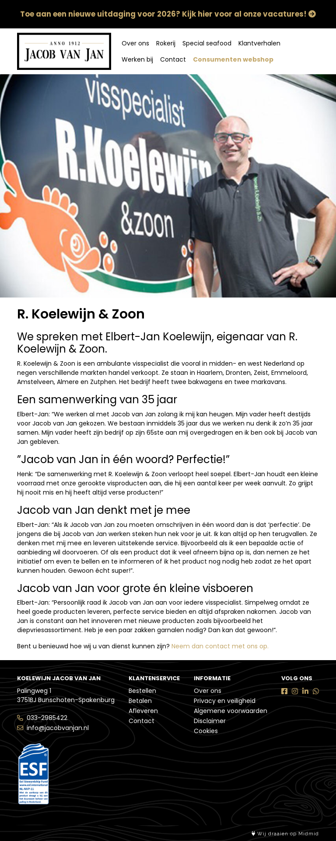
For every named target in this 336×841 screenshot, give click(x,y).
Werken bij (137, 59)
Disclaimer (210, 720)
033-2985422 (47, 717)
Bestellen (142, 690)
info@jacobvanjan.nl (58, 727)
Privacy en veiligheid (225, 700)
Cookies (206, 731)
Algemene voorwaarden (230, 710)
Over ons (135, 43)
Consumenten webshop (233, 59)
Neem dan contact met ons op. (220, 646)
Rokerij (165, 43)
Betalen (140, 700)
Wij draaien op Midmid (285, 834)
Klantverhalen (259, 43)
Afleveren (143, 710)
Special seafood (206, 43)
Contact (173, 59)
